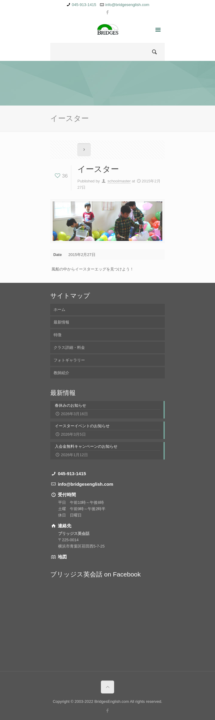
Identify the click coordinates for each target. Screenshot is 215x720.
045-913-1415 (84, 4)
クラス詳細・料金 (69, 347)
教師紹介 (61, 373)
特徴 (57, 335)
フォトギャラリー (69, 360)
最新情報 (61, 322)
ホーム (59, 309)
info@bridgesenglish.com (127, 4)
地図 (62, 556)
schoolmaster (119, 181)
